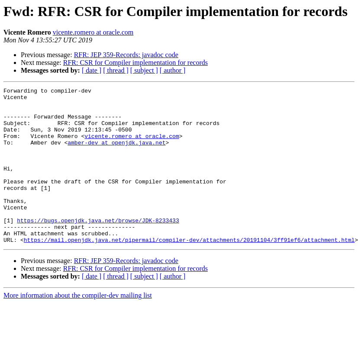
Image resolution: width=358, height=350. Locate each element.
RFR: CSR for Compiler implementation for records (135, 62)
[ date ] (91, 70)
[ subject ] (144, 70)
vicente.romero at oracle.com (93, 32)
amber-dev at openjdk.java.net (116, 154)
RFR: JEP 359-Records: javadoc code (126, 54)
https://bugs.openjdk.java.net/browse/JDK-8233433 (98, 247)
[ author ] (173, 70)
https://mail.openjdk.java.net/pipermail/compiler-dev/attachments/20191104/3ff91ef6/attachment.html (189, 271)
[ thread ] (116, 70)
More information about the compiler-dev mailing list (77, 326)
